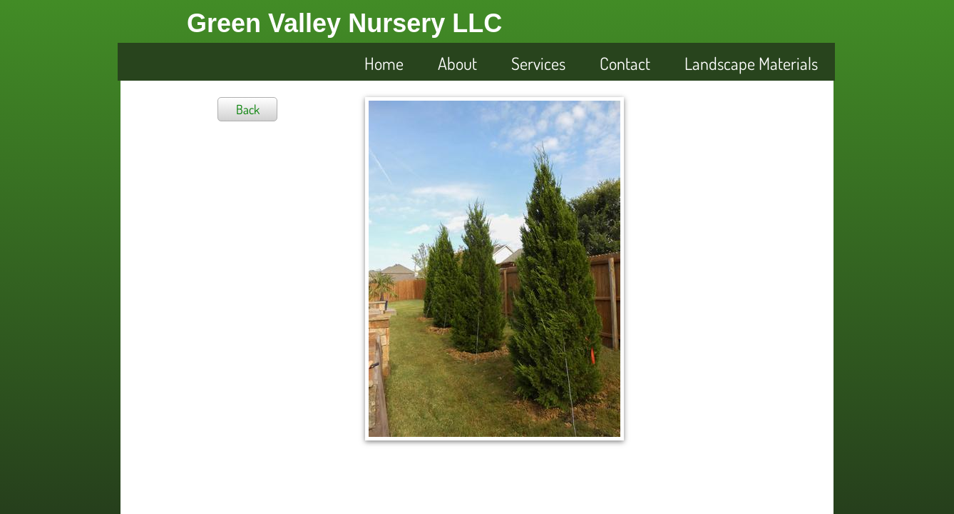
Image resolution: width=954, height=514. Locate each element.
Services (538, 63)
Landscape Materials (751, 63)
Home (384, 63)
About (457, 63)
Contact (625, 63)
